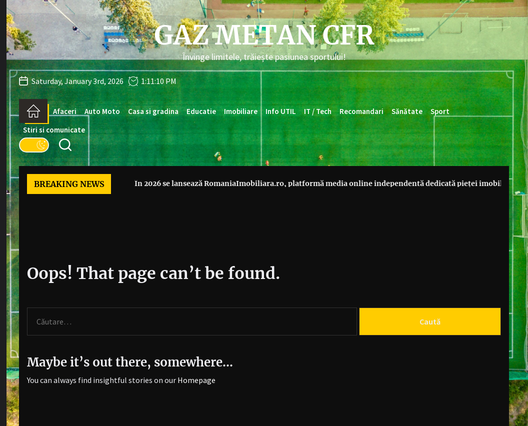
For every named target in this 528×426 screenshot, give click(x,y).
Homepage (197, 380)
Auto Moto (102, 111)
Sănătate (407, 111)
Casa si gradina (153, 111)
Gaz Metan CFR (264, 35)
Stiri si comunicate (54, 129)
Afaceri (64, 111)
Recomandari (362, 111)
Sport (440, 111)
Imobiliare (241, 111)
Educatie (201, 111)
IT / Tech (318, 111)
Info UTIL (281, 111)
